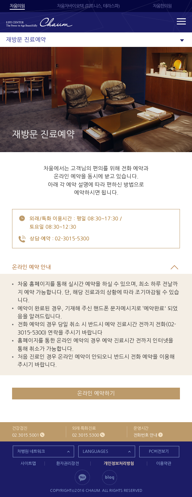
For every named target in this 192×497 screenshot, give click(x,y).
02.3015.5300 (85, 435)
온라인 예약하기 (96, 393)
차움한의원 (162, 6)
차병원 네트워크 (31, 451)
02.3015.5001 (25, 435)
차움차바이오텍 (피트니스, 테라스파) (88, 6)
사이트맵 (28, 463)
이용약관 (163, 463)
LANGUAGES (95, 451)
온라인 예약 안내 (87, 267)
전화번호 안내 (145, 435)
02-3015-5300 (72, 238)
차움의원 (17, 6)
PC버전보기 (159, 451)
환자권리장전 (67, 463)
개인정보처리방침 (119, 463)
